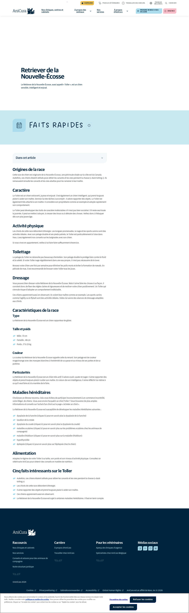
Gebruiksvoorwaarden (71, 590)
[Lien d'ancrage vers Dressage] (24, 278)
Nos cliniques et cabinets (23, 548)
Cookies (31, 590)
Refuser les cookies (143, 602)
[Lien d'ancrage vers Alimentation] (27, 453)
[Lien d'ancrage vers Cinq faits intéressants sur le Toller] (45, 471)
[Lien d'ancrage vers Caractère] (24, 190)
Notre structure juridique (23, 567)
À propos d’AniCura (62, 548)
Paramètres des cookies (119, 602)
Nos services (18, 553)
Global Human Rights (113, 590)
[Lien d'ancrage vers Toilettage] (24, 252)
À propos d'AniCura (121, 11)
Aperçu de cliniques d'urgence (109, 548)
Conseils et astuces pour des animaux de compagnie (30, 560)
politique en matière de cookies (37, 602)
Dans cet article (60, 157)
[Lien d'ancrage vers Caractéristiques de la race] (38, 310)
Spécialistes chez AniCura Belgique (111, 553)
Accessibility (92, 590)
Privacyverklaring (48, 590)
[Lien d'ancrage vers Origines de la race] (31, 169)
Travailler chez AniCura (64, 553)
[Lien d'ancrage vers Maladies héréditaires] (34, 392)
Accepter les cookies (123, 609)
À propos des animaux (83, 11)
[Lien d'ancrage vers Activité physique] (31, 226)
